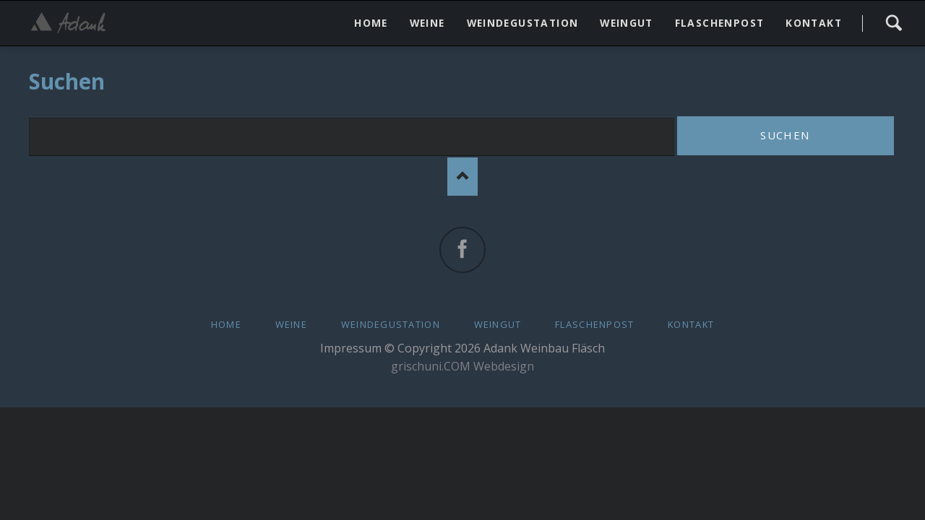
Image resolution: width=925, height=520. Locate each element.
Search (893, 23)
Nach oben (462, 176)
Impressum (351, 348)
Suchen (785, 135)
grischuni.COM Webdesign (462, 366)
